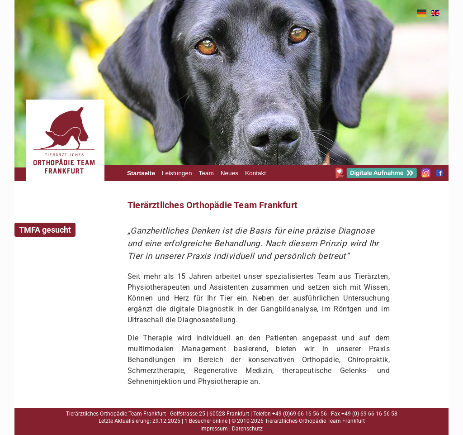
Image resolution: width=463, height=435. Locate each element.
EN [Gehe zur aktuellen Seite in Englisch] (435, 13)
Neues (229, 173)
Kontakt (255, 173)
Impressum (214, 428)
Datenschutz (247, 428)
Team (205, 173)
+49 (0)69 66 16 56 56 (299, 414)
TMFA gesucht (45, 229)
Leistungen (177, 173)
